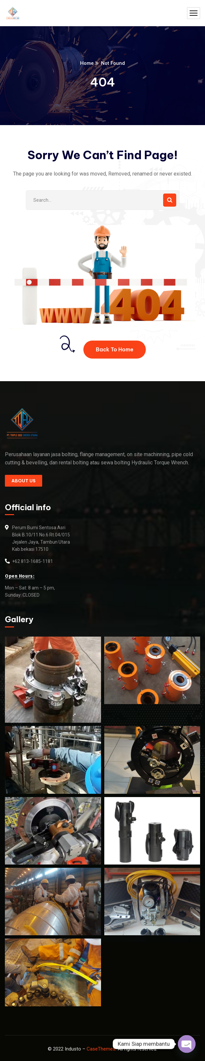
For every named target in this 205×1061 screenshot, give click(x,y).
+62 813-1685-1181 (32, 561)
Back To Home (114, 349)
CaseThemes (101, 1049)
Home (87, 63)
